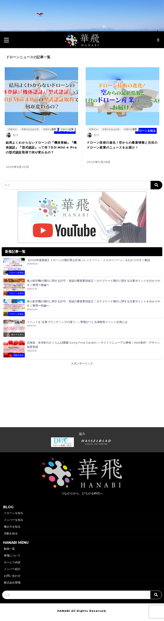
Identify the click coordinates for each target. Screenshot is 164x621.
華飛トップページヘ (82, 21)
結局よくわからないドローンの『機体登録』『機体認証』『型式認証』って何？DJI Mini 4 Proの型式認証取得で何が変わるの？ (41, 147)
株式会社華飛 (12, 582)
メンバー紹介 (12, 569)
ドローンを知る (13, 513)
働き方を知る (12, 526)
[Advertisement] (82, 395)
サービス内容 (12, 562)
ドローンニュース (29, 129)
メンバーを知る (13, 519)
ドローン (12, 129)
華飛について (12, 555)
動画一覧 (9, 548)
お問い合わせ (12, 575)
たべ (15, 134)
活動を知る (11, 533)
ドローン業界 (49, 129)
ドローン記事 (67, 129)
